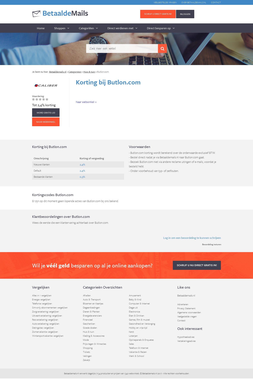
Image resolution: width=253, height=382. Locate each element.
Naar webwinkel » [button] (86, 102)
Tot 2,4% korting (44, 104)
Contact (216, 2)
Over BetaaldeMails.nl (193, 2)
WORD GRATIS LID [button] (46, 112)
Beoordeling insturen (211, 244)
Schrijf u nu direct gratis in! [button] (197, 265)
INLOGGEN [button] (185, 14)
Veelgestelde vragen (165, 2)
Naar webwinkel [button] (45, 121)
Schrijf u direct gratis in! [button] (158, 13)
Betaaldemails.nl (186, 295)
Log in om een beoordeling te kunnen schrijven (192, 238)
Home (41, 28)
